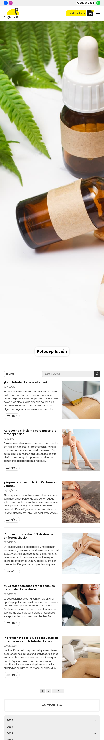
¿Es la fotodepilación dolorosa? (26, 382)
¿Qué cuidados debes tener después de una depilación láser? (29, 587)
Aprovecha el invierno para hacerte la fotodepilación (30, 432)
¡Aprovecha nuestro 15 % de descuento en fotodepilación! (31, 536)
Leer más (10, 416)
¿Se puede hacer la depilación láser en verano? (30, 484)
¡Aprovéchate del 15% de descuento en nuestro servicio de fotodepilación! (31, 639)
